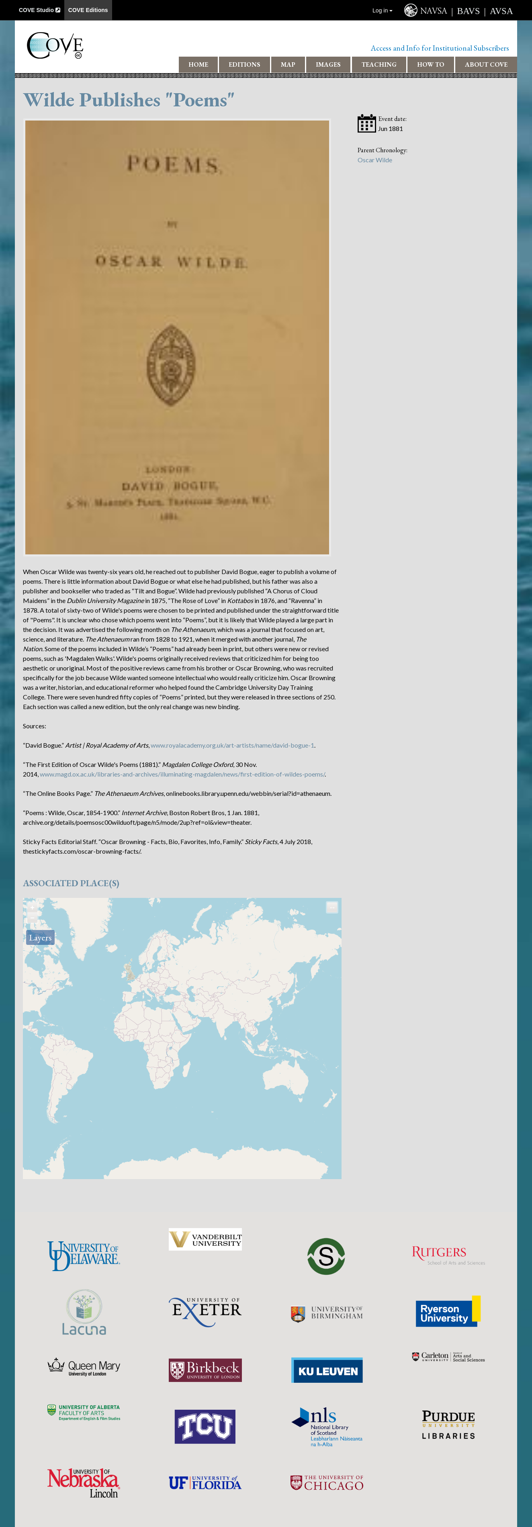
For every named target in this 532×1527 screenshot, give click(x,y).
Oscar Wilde (375, 160)
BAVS (468, 11)
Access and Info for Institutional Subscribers (440, 48)
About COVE (486, 64)
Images (328, 64)
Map (288, 64)
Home (198, 64)
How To (430, 64)
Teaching (379, 64)
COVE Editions (88, 10)
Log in (382, 10)
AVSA (501, 11)
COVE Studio (39, 10)
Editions (244, 64)
